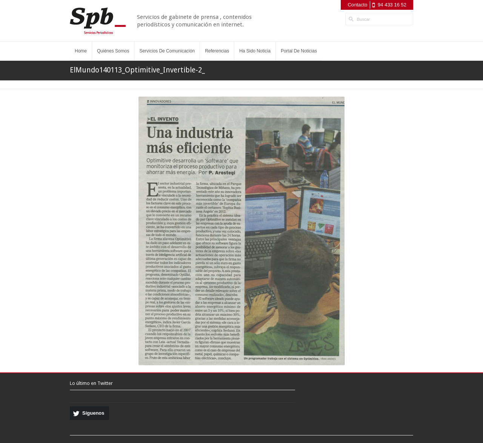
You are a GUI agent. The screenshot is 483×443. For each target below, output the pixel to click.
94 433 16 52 (392, 5)
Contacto (357, 5)
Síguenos (93, 413)
